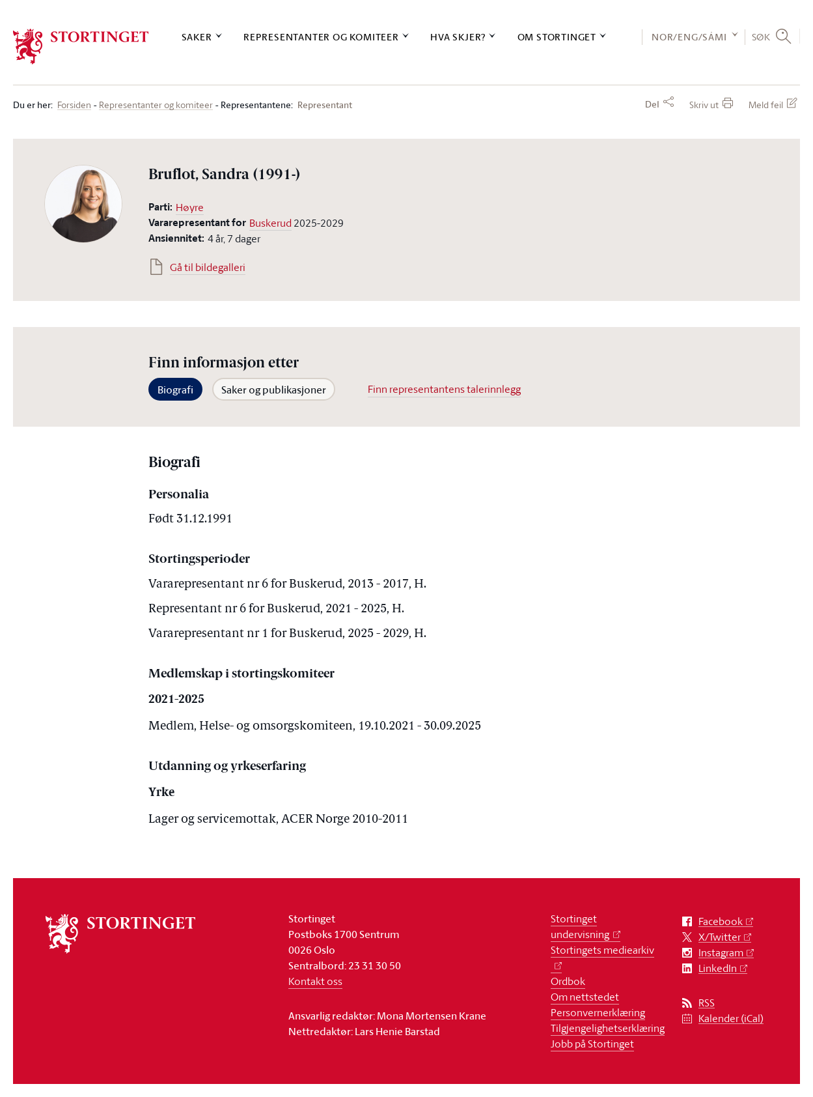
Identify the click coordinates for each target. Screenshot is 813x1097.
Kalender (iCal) (731, 1018)
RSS (706, 1002)
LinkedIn (717, 968)
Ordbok (568, 981)
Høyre (190, 207)
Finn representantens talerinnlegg (444, 389)
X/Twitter (719, 937)
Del (652, 104)
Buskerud (270, 223)
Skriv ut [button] (704, 104)
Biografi (175, 389)
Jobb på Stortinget (592, 1043)
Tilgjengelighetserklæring (608, 1028)
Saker (197, 37)
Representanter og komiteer (321, 37)
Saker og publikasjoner (273, 389)
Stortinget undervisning (580, 926)
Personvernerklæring (598, 1012)
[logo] (81, 46)
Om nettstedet (585, 997)
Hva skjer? (458, 37)
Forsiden (74, 105)
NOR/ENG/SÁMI (689, 36)
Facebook (720, 921)
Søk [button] (761, 36)
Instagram (720, 952)
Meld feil (766, 104)
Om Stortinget (556, 37)
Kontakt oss (315, 981)
